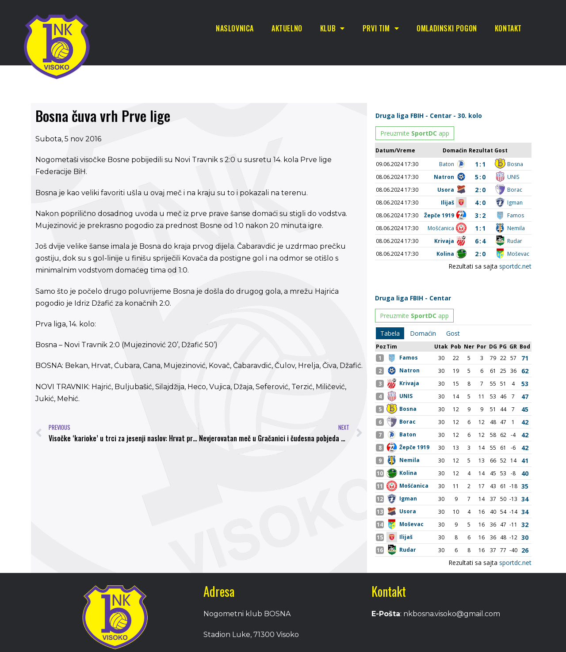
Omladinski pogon (447, 28)
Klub (332, 28)
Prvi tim (381, 28)
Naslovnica (235, 28)
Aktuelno (287, 28)
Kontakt (508, 28)
